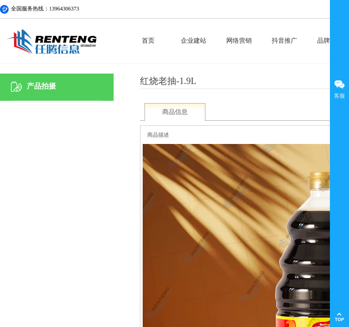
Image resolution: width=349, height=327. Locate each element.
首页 (148, 40)
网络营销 (239, 40)
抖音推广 (284, 40)
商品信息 (175, 112)
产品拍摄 (41, 86)
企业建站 (193, 40)
